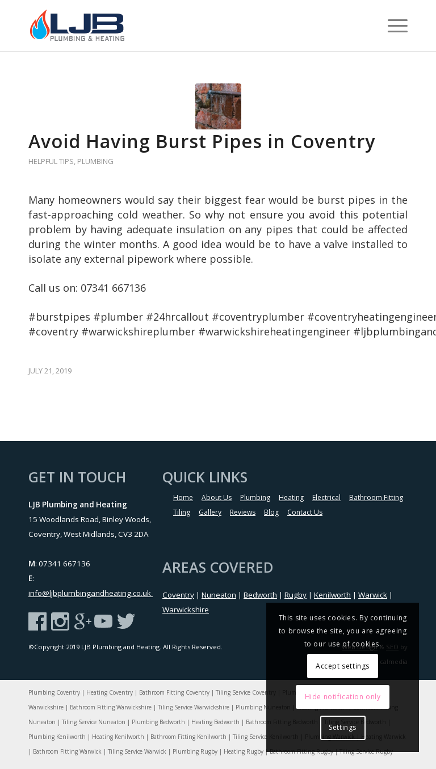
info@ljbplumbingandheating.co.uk (90, 593)
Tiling (181, 512)
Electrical (326, 497)
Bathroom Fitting (376, 497)
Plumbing (95, 161)
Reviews (242, 512)
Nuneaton (219, 595)
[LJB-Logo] (84, 25)
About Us (217, 497)
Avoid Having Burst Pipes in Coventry (201, 141)
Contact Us (304, 512)
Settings (343, 727)
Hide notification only (343, 696)
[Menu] (392, 25)
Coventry (178, 595)
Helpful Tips (51, 161)
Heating (291, 497)
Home (183, 497)
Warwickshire (185, 609)
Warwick (372, 595)
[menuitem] (392, 25)
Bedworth (260, 595)
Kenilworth (332, 595)
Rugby (295, 595)
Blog (271, 512)
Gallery (210, 512)
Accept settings (343, 666)
